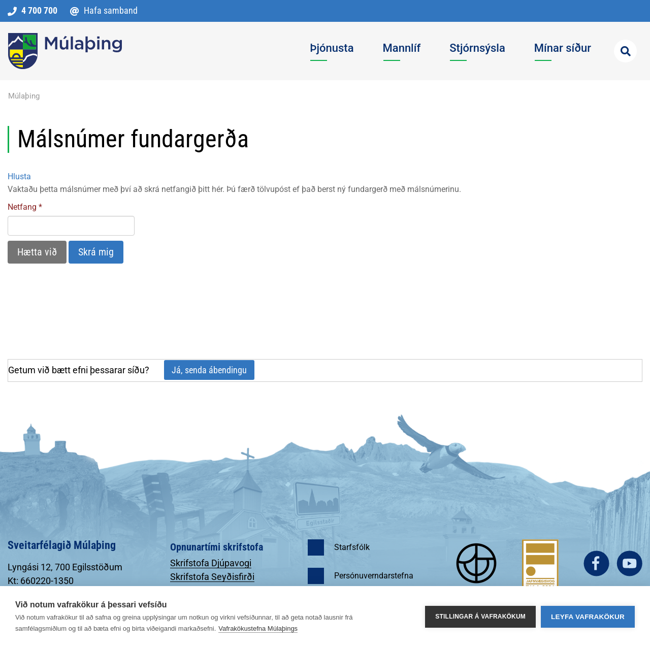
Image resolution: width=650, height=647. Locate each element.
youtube (629, 563)
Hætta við (37, 252)
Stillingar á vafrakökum (480, 616)
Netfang (22, 207)
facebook (596, 563)
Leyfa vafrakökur (588, 617)
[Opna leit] (625, 51)
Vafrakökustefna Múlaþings (258, 628)
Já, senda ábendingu (209, 370)
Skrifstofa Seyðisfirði (212, 576)
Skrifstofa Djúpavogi (210, 563)
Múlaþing (24, 96)
